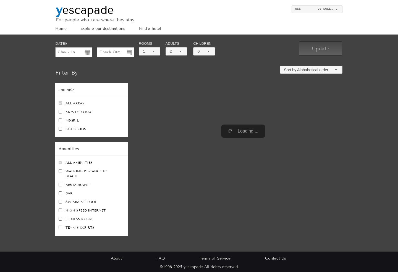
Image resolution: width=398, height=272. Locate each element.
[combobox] (317, 9)
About (116, 258)
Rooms (145, 43)
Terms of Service (215, 258)
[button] (320, 48)
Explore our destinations (102, 28)
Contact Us (275, 258)
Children (202, 43)
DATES (61, 43)
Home (61, 28)
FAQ (160, 258)
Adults (172, 43)
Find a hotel (150, 28)
